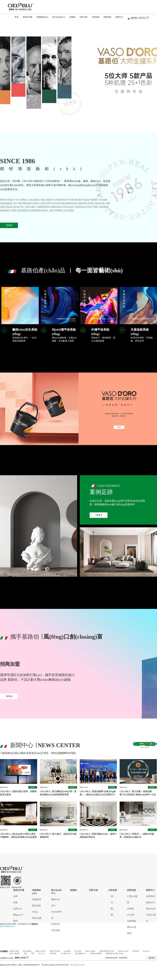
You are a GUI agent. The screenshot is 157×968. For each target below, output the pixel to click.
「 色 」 (112, 902)
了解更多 (9, 225)
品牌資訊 (150, 896)
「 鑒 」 (112, 915)
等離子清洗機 (55, 951)
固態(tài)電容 (14, 951)
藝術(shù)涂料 (40, 951)
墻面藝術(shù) (42, 17)
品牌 (15, 896)
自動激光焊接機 (95, 953)
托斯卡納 (83, 17)
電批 (25, 953)
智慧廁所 (135, 951)
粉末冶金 (146, 951)
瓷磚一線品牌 (15, 953)
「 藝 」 (112, 908)
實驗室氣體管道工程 (106, 951)
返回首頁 (151, 958)
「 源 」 (112, 896)
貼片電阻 (78, 951)
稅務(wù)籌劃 (90, 951)
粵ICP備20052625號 (77, 965)
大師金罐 (95, 17)
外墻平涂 (55, 924)
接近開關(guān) (80, 953)
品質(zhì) (17, 908)
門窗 (32, 953)
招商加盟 (107, 17)
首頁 (16, 17)
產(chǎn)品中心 (58, 17)
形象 (15, 902)
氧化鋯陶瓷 (27, 951)
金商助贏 (131, 921)
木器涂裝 (55, 930)
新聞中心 (119, 17)
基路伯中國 (27, 17)
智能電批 (53, 953)
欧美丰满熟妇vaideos (7, 926)
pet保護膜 (67, 951)
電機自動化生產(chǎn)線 (114, 953)
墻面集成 (36, 899)
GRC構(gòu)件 (65, 953)
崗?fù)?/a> (42, 953)
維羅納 (72, 17)
